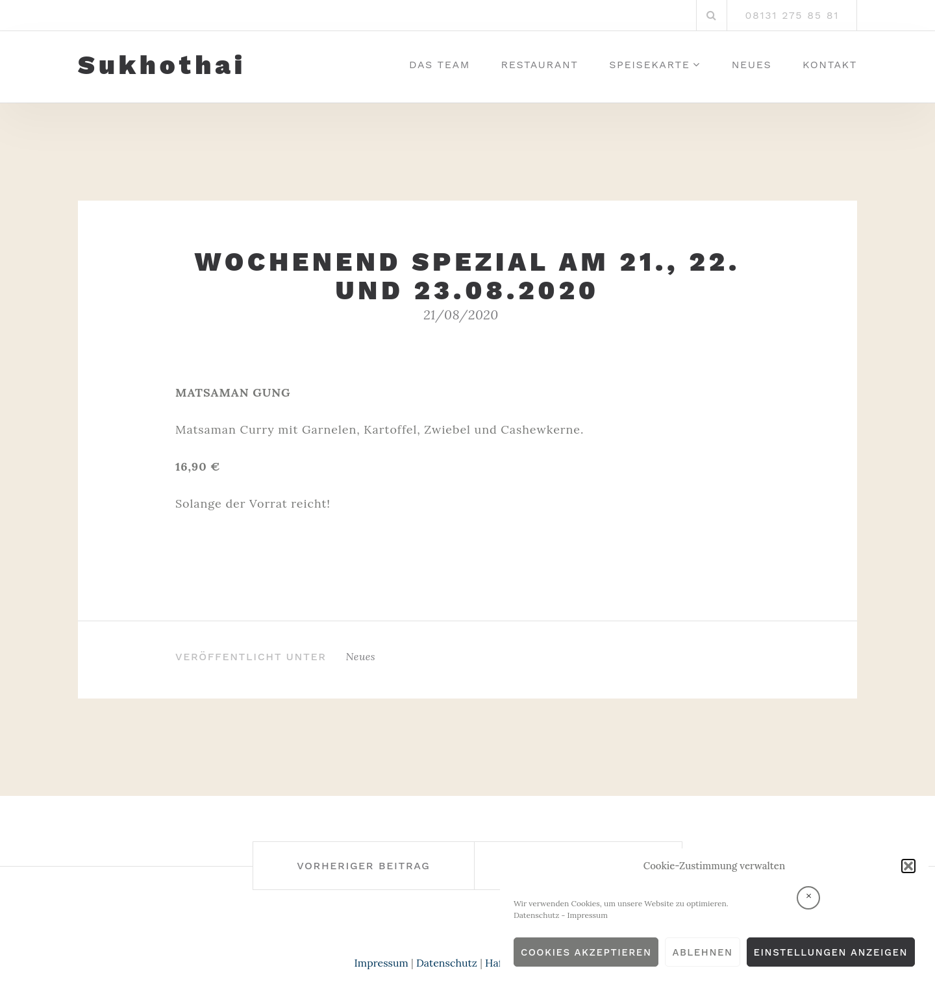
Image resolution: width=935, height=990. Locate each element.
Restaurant (540, 64)
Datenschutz (537, 915)
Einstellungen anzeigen (831, 952)
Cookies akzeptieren (586, 952)
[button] (908, 866)
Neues (752, 64)
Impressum (587, 915)
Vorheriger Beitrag (363, 866)
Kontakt (830, 64)
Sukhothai (162, 66)
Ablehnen (702, 952)
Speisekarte (649, 64)
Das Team (439, 64)
